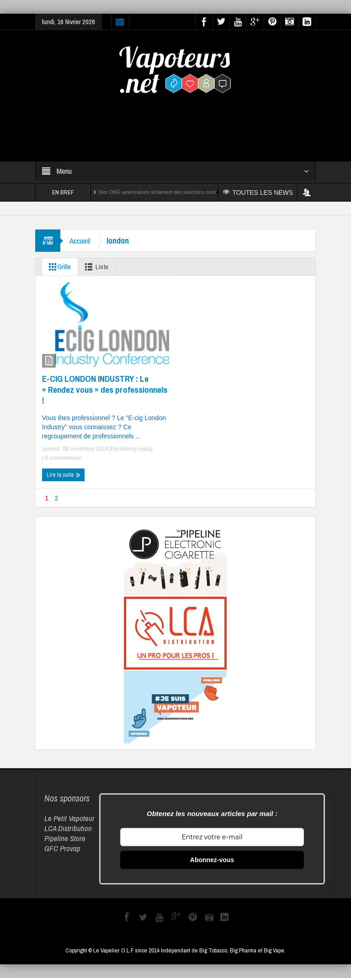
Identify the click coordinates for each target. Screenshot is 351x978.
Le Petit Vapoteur (69, 818)
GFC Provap (62, 848)
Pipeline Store (64, 838)
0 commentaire (62, 458)
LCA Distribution (68, 828)
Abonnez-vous (212, 860)
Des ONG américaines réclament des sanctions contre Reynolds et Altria (180, 192)
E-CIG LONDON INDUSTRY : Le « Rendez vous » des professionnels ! (104, 389)
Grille (58, 267)
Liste (94, 267)
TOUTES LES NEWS (258, 192)
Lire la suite (63, 475)
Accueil (79, 240)
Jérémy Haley (136, 449)
